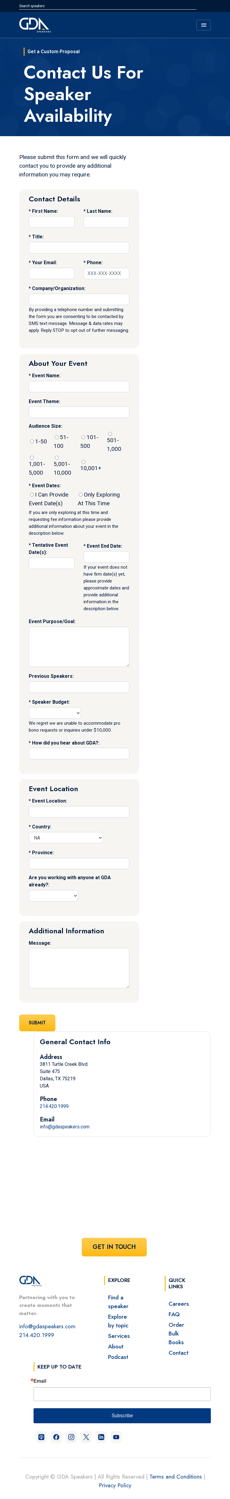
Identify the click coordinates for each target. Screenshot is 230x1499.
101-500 (89, 441)
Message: (40, 943)
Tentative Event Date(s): (48, 548)
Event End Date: (104, 546)
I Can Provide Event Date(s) (48, 499)
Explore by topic (118, 1320)
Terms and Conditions (175, 1476)
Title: (38, 237)
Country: (41, 827)
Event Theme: (44, 401)
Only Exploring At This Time (99, 499)
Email (40, 1381)
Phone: (95, 262)
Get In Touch (114, 1247)
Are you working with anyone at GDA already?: (70, 881)
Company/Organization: (58, 288)
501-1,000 (114, 442)
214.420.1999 (54, 1106)
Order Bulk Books (176, 1333)
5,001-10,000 (62, 466)
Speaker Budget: (51, 702)
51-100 (61, 441)
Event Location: (49, 801)
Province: (43, 852)
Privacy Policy (115, 1485)
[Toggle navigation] (203, 25)
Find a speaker (118, 1301)
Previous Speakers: (51, 676)
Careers (179, 1303)
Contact (178, 1352)
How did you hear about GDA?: (65, 743)
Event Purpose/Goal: (52, 621)
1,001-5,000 (37, 466)
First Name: (45, 211)
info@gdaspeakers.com (65, 1127)
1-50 (38, 441)
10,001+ (90, 466)
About (115, 1346)
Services (119, 1336)
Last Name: (99, 211)
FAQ (174, 1314)
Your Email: (44, 262)
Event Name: (46, 375)
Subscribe (122, 1415)
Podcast (118, 1357)
